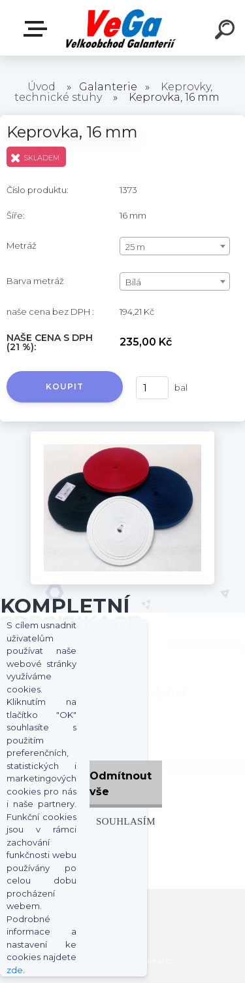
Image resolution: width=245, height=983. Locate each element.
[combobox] (175, 246)
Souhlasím (125, 821)
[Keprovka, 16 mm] (122, 436)
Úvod (41, 86)
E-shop (38, 29)
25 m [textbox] (135, 246)
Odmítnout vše (121, 784)
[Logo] (121, 28)
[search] (226, 31)
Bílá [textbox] (133, 282)
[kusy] (152, 387)
